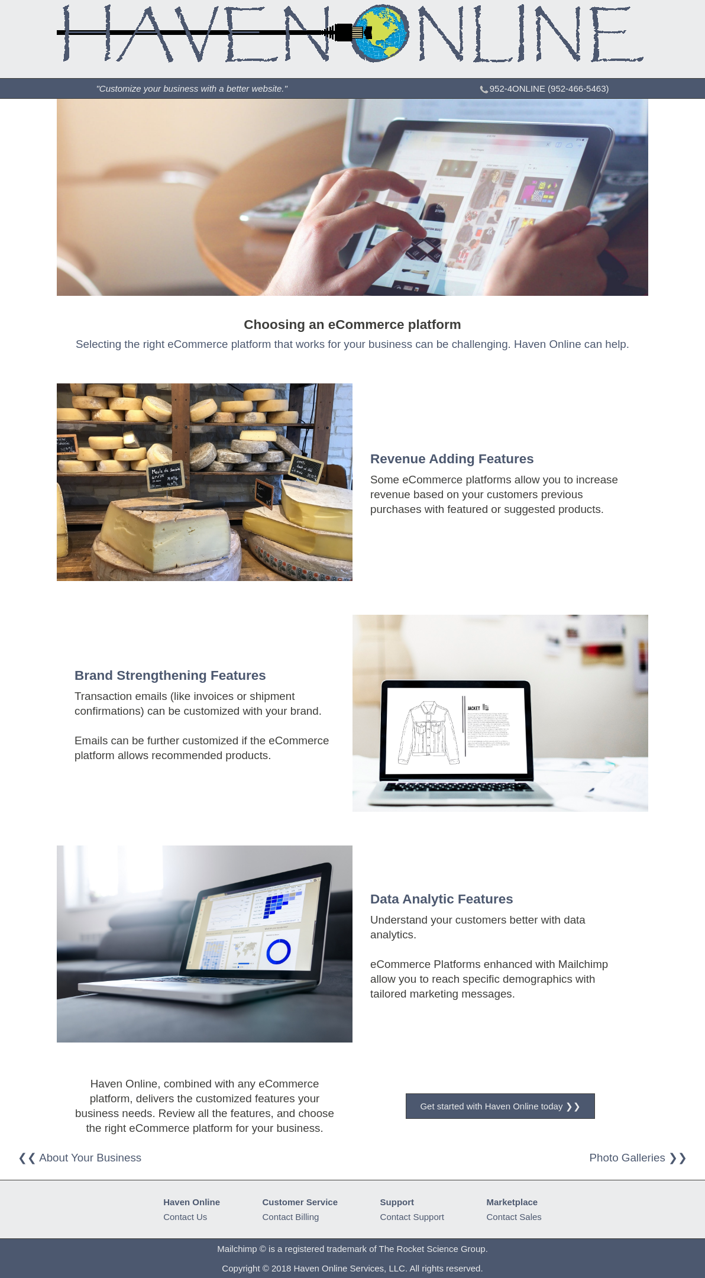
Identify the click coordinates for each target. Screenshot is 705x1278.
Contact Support (412, 1217)
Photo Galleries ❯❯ (638, 1157)
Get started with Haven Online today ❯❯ (500, 1106)
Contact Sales (513, 1217)
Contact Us (185, 1217)
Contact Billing (291, 1217)
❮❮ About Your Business (79, 1157)
